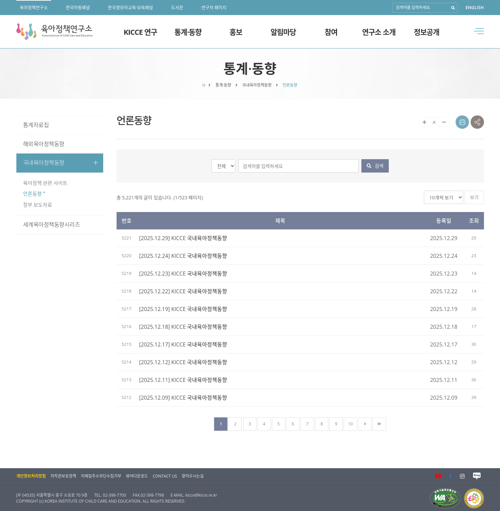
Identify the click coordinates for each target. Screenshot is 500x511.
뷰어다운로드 (137, 476)
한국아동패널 (78, 7)
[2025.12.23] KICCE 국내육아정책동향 (183, 273)
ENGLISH (475, 7)
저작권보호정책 (63, 476)
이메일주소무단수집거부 (101, 476)
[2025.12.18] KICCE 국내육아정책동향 (183, 326)
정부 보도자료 (37, 204)
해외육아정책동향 (43, 144)
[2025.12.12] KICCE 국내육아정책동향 (183, 362)
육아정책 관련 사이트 (45, 183)
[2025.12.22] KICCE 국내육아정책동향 (183, 291)
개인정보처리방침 (31, 476)
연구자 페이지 (213, 7)
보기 (474, 197)
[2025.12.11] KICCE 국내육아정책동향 (183, 380)
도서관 (177, 7)
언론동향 (32, 193)
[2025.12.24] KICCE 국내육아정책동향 (183, 256)
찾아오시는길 (193, 476)
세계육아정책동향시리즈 (51, 224)
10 (350, 424)
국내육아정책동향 (60, 163)
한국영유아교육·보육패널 (130, 7)
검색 (375, 166)
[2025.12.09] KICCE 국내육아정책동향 (183, 397)
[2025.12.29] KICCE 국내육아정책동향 (183, 238)
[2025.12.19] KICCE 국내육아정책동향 (183, 309)
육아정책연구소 (34, 7)
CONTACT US (165, 476)
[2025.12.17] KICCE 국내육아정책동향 (183, 344)
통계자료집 (36, 125)
